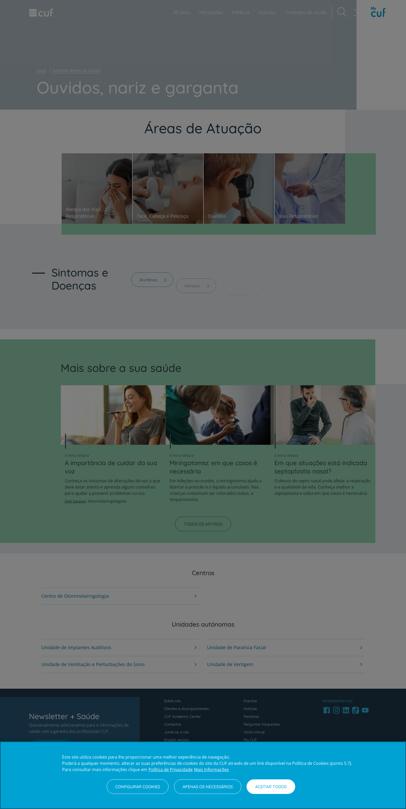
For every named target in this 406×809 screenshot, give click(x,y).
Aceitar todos (271, 786)
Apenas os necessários (208, 786)
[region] (203, 775)
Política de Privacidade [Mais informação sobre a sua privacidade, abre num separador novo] (171, 769)
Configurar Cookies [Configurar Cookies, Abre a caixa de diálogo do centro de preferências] (137, 786)
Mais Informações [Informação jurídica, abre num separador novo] (211, 769)
